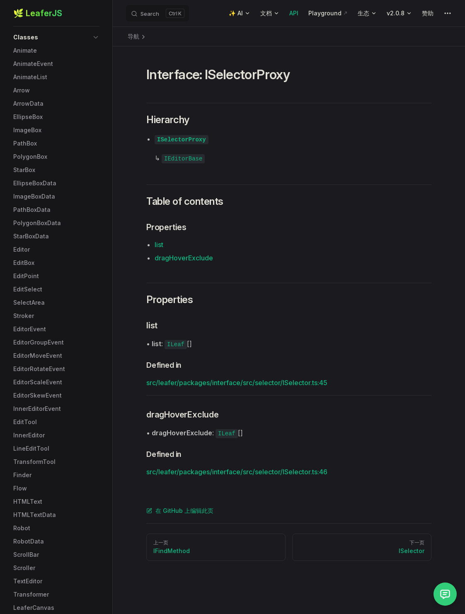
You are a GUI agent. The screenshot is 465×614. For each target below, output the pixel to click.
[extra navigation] (447, 13)
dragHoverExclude (184, 258)
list (159, 244)
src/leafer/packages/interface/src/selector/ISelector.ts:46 (236, 472)
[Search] (157, 13)
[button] (56, 37)
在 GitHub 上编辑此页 (179, 510)
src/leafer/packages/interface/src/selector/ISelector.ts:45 (236, 383)
